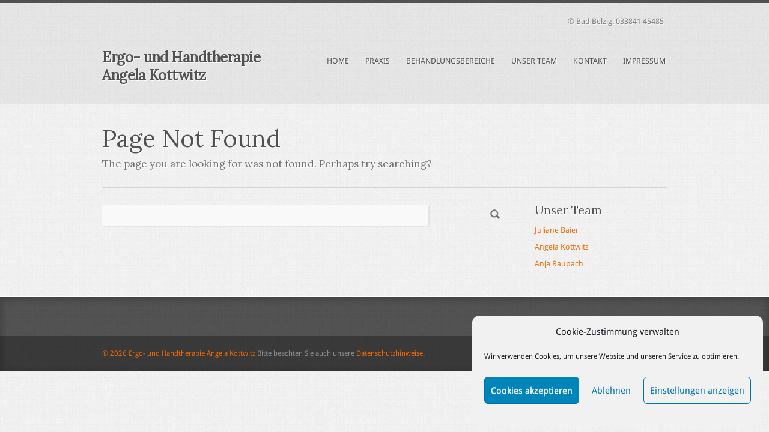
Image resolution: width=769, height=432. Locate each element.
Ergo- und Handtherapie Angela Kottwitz (181, 66)
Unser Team (534, 60)
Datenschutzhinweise (389, 353)
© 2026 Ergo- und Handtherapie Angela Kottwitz (178, 353)
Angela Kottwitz (562, 246)
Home (338, 60)
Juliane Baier (557, 230)
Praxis (377, 60)
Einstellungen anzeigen (697, 390)
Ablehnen (611, 390)
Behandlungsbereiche (450, 60)
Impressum (644, 60)
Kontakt (590, 60)
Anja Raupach (559, 263)
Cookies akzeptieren (532, 390)
